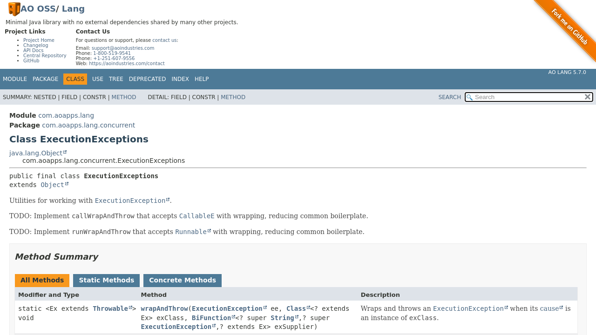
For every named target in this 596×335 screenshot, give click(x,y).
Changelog (35, 45)
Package (45, 79)
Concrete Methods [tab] (182, 280)
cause (549, 308)
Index (181, 79)
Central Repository (45, 55)
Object (52, 184)
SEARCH (450, 97)
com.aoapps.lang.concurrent (88, 125)
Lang (73, 8)
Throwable (110, 308)
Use (97, 79)
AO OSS (38, 8)
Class (296, 308)
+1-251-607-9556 (114, 58)
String (282, 318)
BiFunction (211, 318)
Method (124, 97)
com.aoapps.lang (66, 115)
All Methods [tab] (42, 280)
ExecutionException (227, 308)
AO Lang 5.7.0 (567, 72)
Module (15, 79)
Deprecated (147, 79)
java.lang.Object (35, 153)
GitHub (31, 60)
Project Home (38, 40)
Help (202, 79)
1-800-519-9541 (112, 53)
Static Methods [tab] (106, 280)
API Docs (33, 50)
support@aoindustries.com (123, 48)
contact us (164, 40)
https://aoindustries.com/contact (127, 63)
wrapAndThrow (164, 308)
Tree (116, 79)
